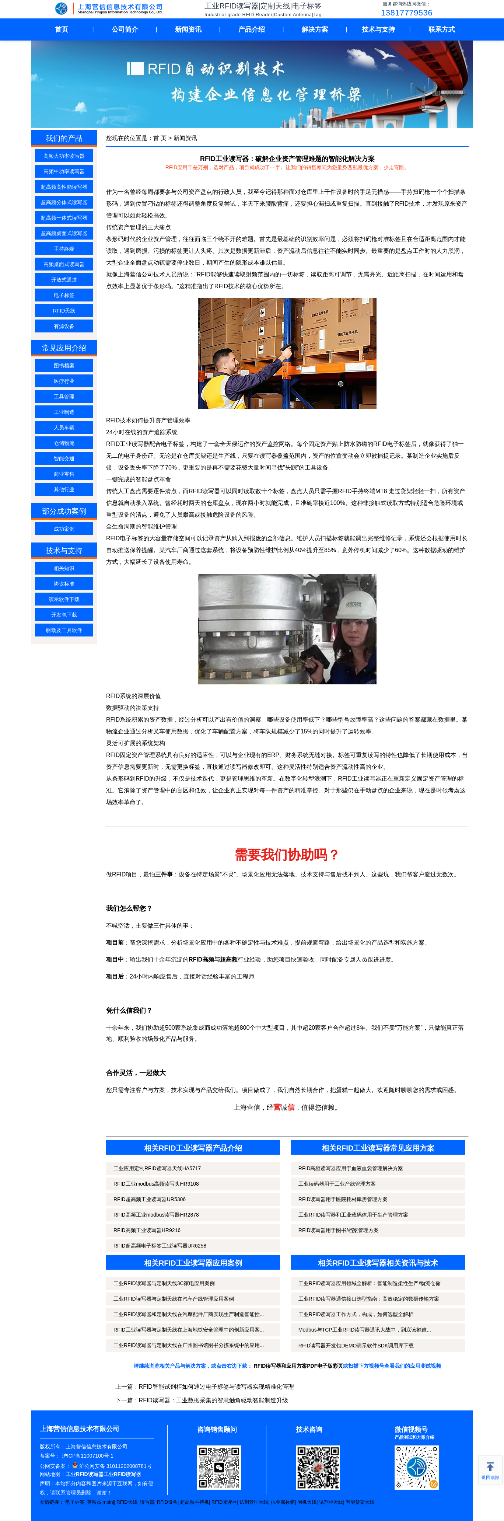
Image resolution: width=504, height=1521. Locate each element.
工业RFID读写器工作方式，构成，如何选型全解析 (356, 1314)
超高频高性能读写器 (64, 187)
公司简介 (125, 29)
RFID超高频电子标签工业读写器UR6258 (159, 1246)
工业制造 (64, 412)
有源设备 (64, 326)
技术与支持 (378, 29)
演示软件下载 (64, 599)
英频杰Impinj (100, 1502)
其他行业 (64, 489)
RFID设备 (167, 1502)
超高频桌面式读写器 (64, 233)
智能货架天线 (360, 1502)
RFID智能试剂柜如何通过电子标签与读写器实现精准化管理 (216, 1387)
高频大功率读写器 (64, 156)
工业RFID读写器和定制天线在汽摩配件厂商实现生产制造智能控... (188, 1314)
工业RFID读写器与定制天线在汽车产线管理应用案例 (173, 1299)
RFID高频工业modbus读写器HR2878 (156, 1215)
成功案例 (64, 529)
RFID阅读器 (224, 1502)
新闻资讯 (188, 29)
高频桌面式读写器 (64, 264)
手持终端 (64, 249)
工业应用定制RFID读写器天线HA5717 (157, 1168)
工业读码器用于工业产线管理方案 (337, 1184)
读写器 (147, 1502)
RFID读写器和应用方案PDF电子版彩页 (298, 1366)
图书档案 (64, 366)
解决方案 (315, 29)
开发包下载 (64, 615)
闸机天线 (306, 1502)
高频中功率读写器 (64, 171)
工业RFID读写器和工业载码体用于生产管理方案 (353, 1215)
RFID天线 (64, 311)
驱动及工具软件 (64, 630)
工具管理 (64, 397)
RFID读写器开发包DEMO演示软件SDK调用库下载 (356, 1346)
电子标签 (64, 295)
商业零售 (64, 474)
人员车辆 (64, 427)
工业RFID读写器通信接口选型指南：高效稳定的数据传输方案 (369, 1299)
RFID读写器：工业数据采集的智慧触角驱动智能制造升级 (213, 1400)
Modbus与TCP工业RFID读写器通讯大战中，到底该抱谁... (364, 1330)
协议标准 (64, 584)
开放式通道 (64, 280)
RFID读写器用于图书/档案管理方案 (338, 1230)
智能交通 (64, 458)
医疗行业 (64, 381)
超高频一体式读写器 (64, 218)
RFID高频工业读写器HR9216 (147, 1230)
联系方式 (441, 29)
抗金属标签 (283, 1502)
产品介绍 (251, 29)
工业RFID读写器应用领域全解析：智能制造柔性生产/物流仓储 (369, 1283)
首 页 (160, 138)
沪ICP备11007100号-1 (86, 1456)
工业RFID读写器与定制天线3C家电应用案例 (164, 1283)
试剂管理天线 (253, 1502)
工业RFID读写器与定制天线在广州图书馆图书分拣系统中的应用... (188, 1345)
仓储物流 (64, 443)
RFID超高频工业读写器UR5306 (149, 1199)
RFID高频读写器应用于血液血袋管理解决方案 (350, 1168)
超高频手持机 (194, 1502)
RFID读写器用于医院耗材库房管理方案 (343, 1199)
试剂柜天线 (331, 1502)
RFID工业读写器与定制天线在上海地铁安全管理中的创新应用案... (188, 1330)
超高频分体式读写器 (64, 202)
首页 (61, 29)
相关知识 (64, 568)
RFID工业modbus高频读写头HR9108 (156, 1184)
